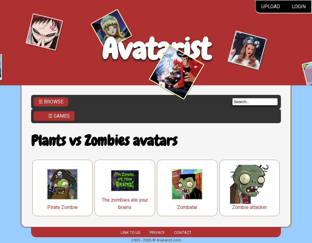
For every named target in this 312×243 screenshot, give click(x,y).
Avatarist (156, 49)
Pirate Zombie (62, 207)
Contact (182, 232)
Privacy (157, 232)
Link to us (130, 232)
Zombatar (187, 207)
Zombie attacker (249, 207)
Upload (270, 6)
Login (299, 6)
